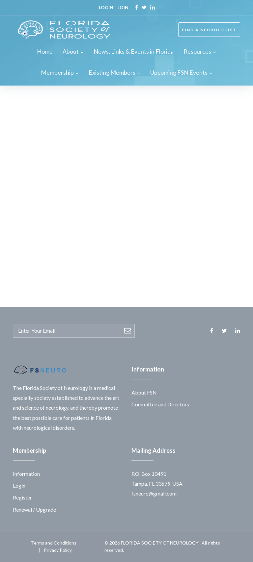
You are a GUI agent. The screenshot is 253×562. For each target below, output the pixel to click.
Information (26, 474)
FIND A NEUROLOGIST (209, 29)
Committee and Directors (160, 404)
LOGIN (106, 7)
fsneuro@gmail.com (154, 493)
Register (22, 497)
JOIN (123, 7)
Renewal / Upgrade (34, 509)
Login (19, 485)
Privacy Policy (58, 550)
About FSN (144, 392)
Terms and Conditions (53, 543)
